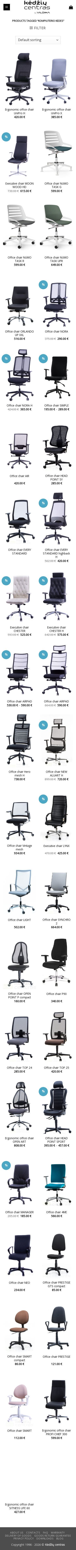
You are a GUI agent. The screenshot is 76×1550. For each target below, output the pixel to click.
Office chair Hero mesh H (19, 773)
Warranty (58, 1532)
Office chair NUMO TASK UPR (56, 259)
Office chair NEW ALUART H (56, 773)
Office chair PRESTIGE (56, 1357)
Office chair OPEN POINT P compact (19, 995)
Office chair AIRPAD (19, 701)
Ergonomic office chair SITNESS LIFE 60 (19, 1506)
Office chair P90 (56, 994)
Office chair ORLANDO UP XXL (19, 333)
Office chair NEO (19, 1283)
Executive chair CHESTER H (56, 629)
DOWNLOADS (45, 1538)
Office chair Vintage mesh (19, 847)
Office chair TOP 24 (19, 1068)
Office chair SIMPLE (56, 405)
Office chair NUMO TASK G (56, 185)
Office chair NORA (56, 331)
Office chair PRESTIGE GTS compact (56, 1284)
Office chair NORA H (19, 405)
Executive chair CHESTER (19, 629)
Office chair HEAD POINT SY (56, 477)
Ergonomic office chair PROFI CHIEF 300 (56, 1432)
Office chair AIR (19, 476)
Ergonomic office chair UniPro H (19, 111)
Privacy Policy (24, 1538)
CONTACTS (33, 1532)
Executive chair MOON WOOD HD (19, 185)
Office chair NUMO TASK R (19, 259)
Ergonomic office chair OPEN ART (19, 1139)
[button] (6, 7)
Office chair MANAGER (19, 1212)
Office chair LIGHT (19, 920)
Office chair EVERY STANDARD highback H (56, 553)
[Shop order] (37, 40)
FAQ (45, 1532)
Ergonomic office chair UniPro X (56, 111)
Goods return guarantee (52, 1535)
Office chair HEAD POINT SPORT (56, 1139)
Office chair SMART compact (19, 1358)
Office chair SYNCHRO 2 (57, 921)
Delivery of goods (18, 1535)
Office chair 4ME (56, 1212)
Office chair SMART (19, 1431)
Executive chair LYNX (57, 846)
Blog (59, 1538)
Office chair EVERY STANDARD (19, 551)
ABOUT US (17, 1532)
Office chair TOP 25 (56, 1068)
